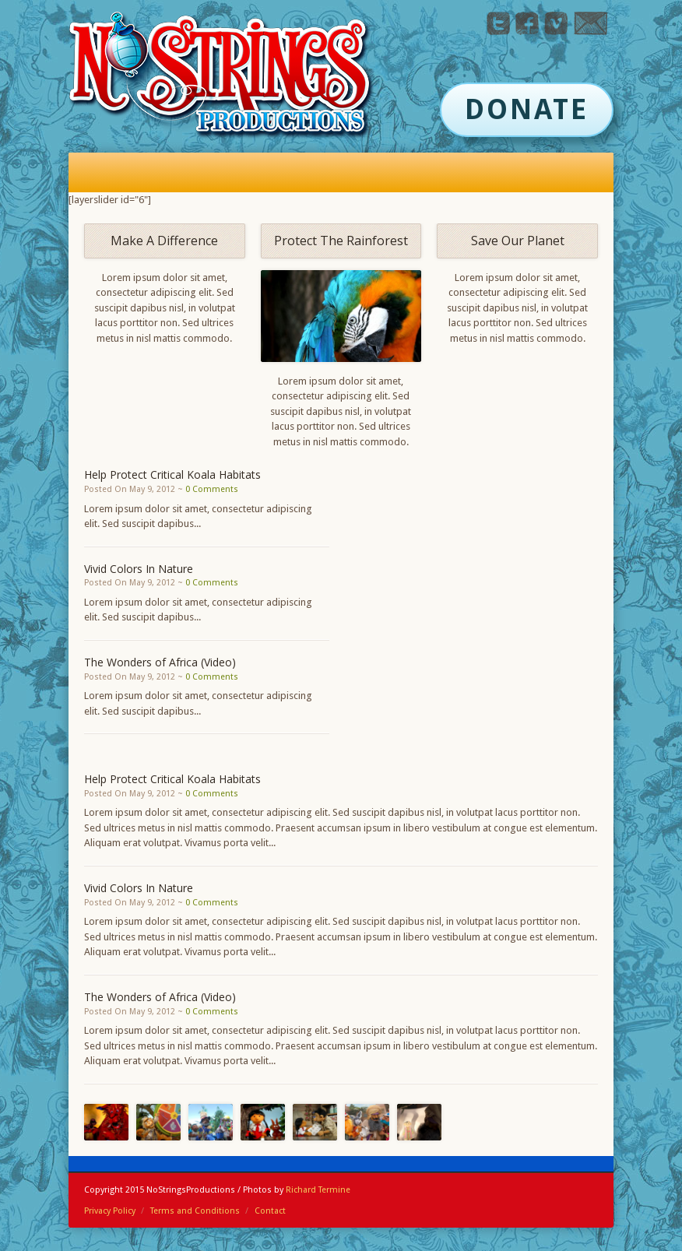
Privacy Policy (109, 1211)
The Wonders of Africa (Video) (160, 662)
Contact (270, 1211)
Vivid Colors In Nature (138, 568)
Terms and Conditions (195, 1211)
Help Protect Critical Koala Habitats (172, 474)
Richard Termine (318, 1190)
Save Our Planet (517, 240)
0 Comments (211, 489)
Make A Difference (164, 240)
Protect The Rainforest (341, 240)
